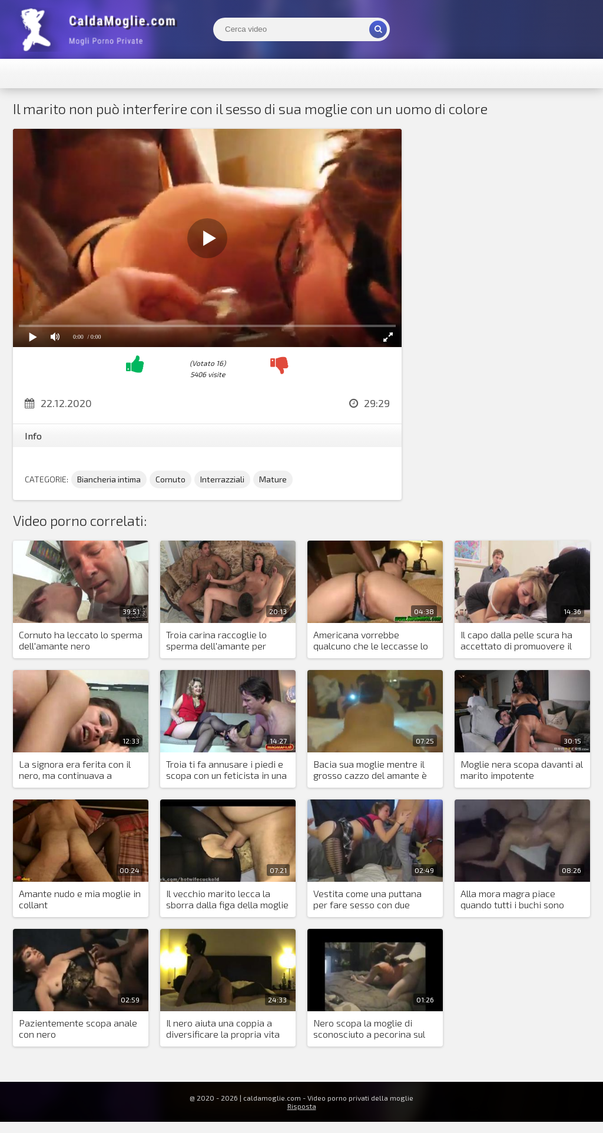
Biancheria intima (109, 479)
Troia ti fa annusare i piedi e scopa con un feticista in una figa (226, 770)
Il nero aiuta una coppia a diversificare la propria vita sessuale (223, 1029)
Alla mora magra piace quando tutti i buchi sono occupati (512, 899)
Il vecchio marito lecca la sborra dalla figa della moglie (227, 899)
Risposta (301, 1106)
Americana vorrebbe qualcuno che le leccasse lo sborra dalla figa (370, 640)
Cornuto (170, 479)
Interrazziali (222, 479)
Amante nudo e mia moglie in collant (80, 899)
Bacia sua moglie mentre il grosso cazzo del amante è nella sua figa (370, 770)
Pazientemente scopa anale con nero (78, 1028)
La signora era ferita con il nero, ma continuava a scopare (75, 770)
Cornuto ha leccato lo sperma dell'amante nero (81, 640)
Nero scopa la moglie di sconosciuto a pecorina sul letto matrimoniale (369, 1029)
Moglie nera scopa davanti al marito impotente (521, 769)
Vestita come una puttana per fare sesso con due (367, 899)
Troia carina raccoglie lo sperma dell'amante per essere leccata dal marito (220, 640)
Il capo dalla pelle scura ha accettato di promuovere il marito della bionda (516, 640)
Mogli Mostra (101, 29)
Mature (273, 479)
